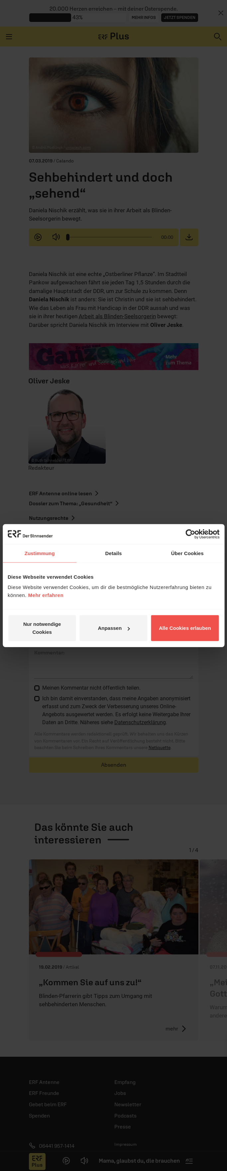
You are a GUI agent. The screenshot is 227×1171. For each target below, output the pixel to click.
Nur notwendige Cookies (42, 628)
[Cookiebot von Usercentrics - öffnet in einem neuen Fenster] (190, 534)
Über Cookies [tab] (187, 553)
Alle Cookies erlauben (185, 628)
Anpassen (114, 628)
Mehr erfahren (46, 595)
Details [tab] (113, 553)
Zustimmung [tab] (40, 553)
